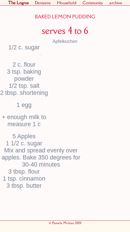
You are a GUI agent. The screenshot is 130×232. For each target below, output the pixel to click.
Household (66, 2)
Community (93, 2)
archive (115, 2)
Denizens (42, 2)
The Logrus (18, 2)
